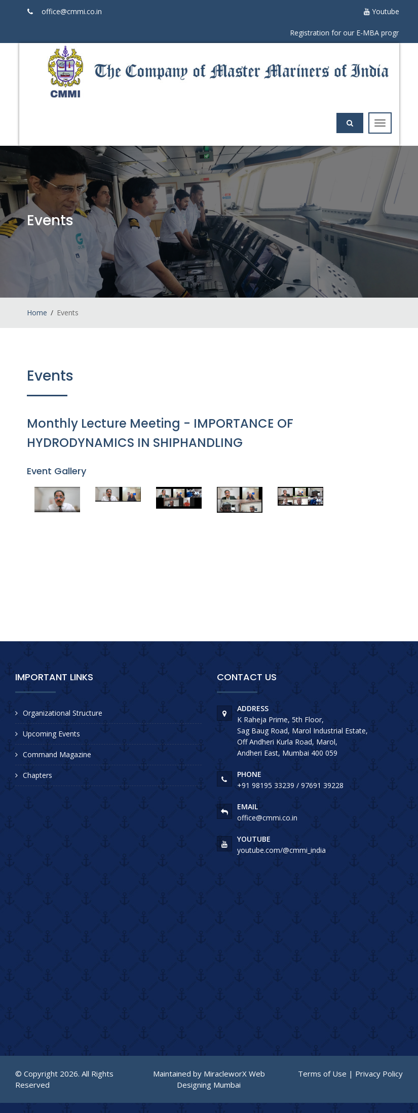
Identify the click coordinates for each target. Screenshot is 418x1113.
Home (37, 312)
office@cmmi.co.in (72, 11)
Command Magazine (57, 754)
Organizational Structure (62, 713)
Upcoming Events (51, 733)
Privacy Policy (379, 1073)
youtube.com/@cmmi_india (281, 850)
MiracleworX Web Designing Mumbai (221, 1078)
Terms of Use (322, 1073)
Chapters (37, 775)
